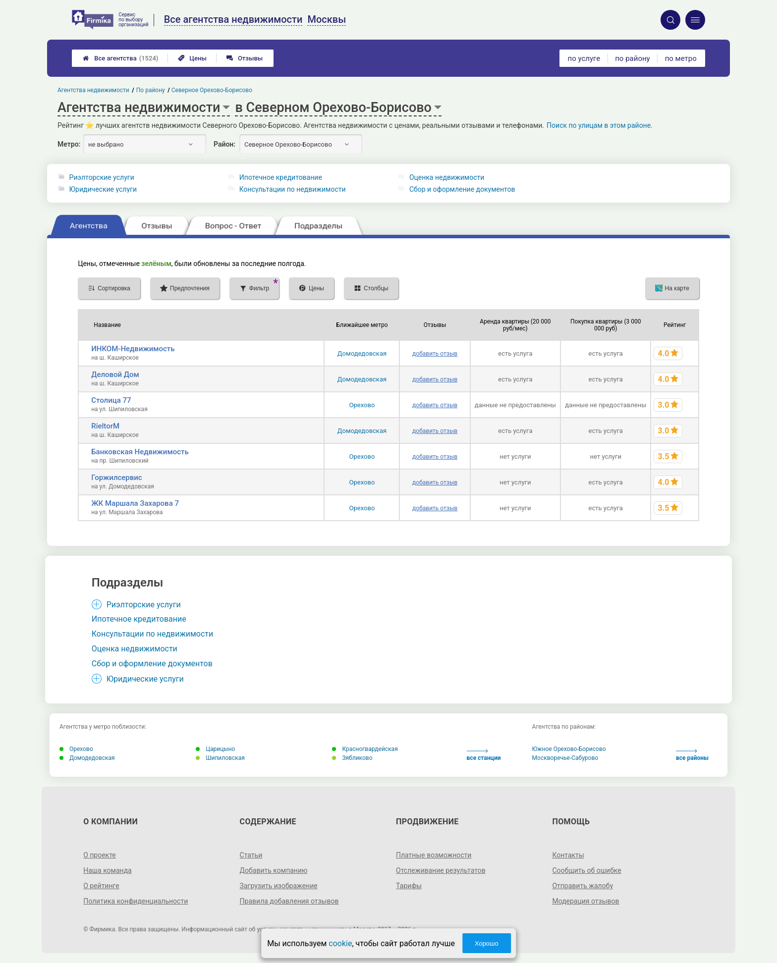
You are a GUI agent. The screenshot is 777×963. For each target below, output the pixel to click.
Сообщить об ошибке (586, 870)
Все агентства (120, 58)
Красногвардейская (364, 749)
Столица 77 (111, 400)
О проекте (99, 855)
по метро (681, 58)
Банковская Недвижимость (140, 451)
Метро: (68, 144)
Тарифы (409, 886)
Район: (224, 144)
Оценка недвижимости (446, 177)
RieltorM (105, 426)
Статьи (251, 855)
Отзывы (244, 58)
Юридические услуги (103, 189)
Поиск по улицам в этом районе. (600, 125)
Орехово (362, 405)
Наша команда (107, 870)
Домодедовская (362, 353)
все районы (692, 755)
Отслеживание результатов (441, 870)
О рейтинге (101, 886)
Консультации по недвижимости (292, 189)
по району (632, 58)
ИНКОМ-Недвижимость (132, 348)
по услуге (584, 58)
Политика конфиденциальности (135, 901)
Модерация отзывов (585, 901)
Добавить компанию (274, 870)
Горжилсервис (116, 477)
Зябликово (352, 757)
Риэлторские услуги (101, 177)
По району (150, 90)
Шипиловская (220, 757)
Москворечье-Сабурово (565, 757)
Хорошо (487, 943)
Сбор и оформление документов (462, 189)
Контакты (568, 855)
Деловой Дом (115, 374)
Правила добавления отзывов (289, 901)
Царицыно (215, 749)
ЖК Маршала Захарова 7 (135, 503)
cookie (340, 943)
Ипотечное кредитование (280, 177)
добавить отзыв (434, 353)
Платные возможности (433, 855)
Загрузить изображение (279, 886)
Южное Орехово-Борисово (569, 749)
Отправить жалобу (582, 886)
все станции (484, 755)
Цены (192, 58)
